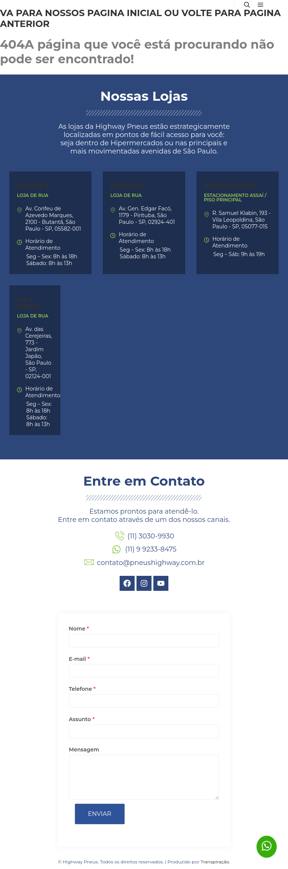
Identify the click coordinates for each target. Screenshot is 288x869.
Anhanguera (230, 186)
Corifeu (33, 186)
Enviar (99, 813)
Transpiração (215, 862)
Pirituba (127, 186)
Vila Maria (29, 303)
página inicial (124, 12)
